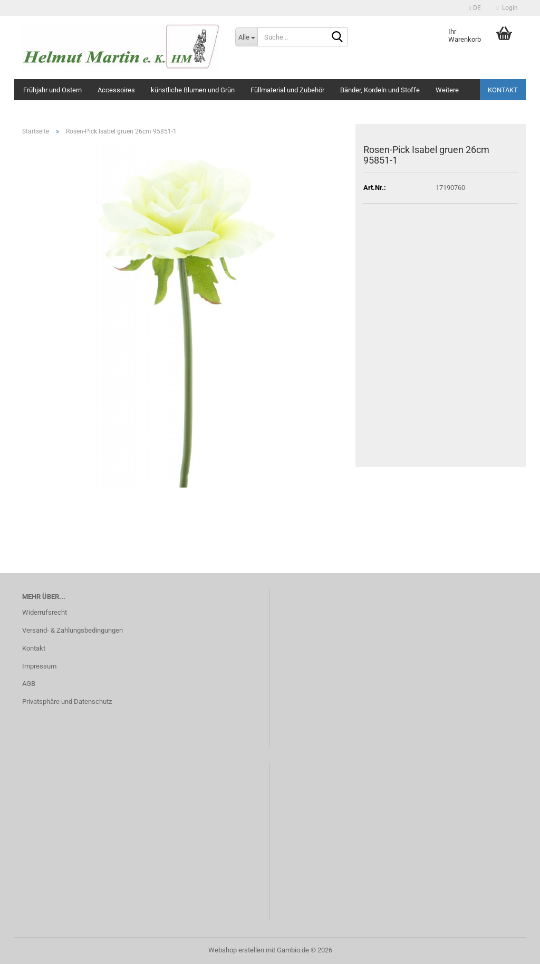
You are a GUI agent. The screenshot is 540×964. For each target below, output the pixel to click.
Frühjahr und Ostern (52, 90)
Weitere (447, 90)
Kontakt (503, 90)
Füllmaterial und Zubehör (287, 90)
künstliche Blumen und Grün (193, 90)
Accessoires (116, 90)
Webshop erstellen (236, 950)
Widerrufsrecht (44, 612)
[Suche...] (246, 36)
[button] (474, 8)
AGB (28, 684)
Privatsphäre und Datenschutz (67, 701)
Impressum (39, 666)
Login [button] (507, 8)
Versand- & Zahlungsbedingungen (72, 630)
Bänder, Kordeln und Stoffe (380, 90)
